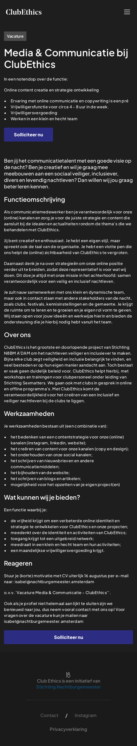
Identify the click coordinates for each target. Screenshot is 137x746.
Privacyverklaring (68, 729)
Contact (49, 715)
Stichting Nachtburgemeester (68, 686)
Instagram (86, 715)
